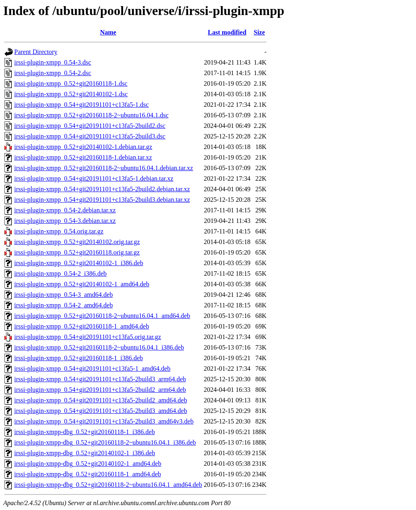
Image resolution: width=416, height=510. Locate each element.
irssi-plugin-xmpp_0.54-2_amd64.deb (63, 305)
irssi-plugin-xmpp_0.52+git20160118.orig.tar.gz (77, 252)
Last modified (227, 32)
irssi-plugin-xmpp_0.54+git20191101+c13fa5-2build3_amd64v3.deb (103, 421)
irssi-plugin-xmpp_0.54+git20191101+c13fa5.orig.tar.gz (87, 336)
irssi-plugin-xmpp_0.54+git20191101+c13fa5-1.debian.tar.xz (93, 178)
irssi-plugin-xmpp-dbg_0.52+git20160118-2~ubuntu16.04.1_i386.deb (105, 442)
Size (259, 32)
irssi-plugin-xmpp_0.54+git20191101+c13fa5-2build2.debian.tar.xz (102, 189)
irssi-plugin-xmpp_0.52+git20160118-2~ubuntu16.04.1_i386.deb (99, 347)
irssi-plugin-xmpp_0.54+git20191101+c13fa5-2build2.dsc (89, 125)
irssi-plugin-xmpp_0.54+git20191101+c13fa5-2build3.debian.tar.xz (102, 199)
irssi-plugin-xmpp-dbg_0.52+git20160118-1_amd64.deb (87, 474)
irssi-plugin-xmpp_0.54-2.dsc (52, 72)
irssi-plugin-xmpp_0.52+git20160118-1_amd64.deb (81, 326)
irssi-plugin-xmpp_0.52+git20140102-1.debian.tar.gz (83, 146)
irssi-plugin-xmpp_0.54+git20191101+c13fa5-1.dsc (81, 104)
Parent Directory (35, 51)
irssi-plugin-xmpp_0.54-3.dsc (52, 62)
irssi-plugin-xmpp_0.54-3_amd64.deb (63, 294)
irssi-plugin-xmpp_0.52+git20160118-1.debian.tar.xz (83, 157)
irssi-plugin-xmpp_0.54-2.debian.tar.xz (65, 210)
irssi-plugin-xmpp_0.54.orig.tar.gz (59, 231)
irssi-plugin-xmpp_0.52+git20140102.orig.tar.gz (77, 241)
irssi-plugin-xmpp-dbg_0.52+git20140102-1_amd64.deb (87, 463)
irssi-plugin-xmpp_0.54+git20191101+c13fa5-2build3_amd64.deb (100, 410)
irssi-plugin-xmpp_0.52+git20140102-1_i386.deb (78, 262)
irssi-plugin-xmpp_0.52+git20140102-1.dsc (71, 94)
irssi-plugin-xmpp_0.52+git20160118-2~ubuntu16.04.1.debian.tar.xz (103, 167)
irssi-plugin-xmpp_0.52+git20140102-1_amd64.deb (82, 284)
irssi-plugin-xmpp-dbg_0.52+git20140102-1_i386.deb (84, 452)
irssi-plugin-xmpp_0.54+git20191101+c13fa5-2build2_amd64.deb (100, 400)
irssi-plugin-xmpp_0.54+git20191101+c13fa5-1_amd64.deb (92, 368)
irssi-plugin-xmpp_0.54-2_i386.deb (60, 273)
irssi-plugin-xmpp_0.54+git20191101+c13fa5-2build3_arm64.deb (100, 379)
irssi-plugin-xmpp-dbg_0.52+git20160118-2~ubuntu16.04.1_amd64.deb (108, 484)
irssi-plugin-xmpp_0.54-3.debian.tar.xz (65, 220)
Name (108, 32)
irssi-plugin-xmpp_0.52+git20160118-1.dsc (71, 83)
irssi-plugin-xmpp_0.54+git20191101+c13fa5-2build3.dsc (89, 136)
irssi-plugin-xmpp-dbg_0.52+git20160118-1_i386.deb (84, 431)
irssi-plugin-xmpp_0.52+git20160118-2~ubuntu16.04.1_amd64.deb (102, 315)
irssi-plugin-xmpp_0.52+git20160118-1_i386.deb (78, 357)
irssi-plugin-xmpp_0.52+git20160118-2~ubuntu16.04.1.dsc (91, 115)
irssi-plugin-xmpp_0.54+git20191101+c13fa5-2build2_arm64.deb (100, 389)
